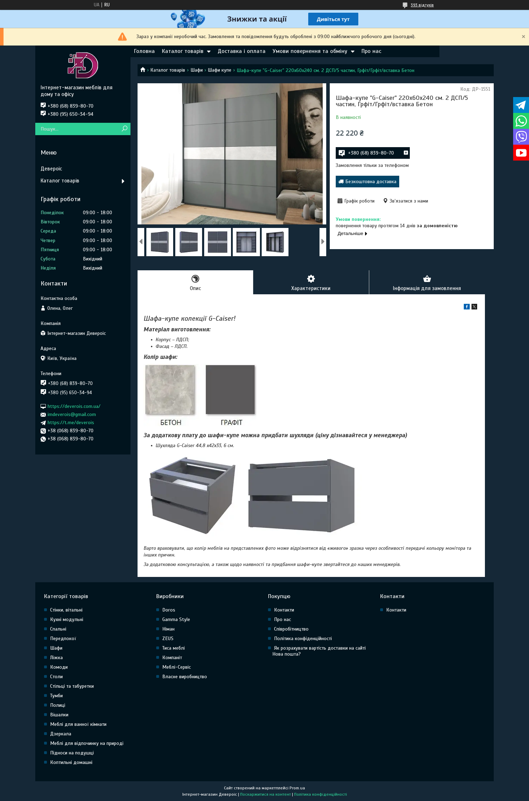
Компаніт (172, 658)
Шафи (196, 70)
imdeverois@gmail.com (72, 414)
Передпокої (63, 639)
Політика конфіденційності (303, 639)
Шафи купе (219, 70)
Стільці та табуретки (72, 686)
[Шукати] (124, 129)
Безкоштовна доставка (370, 182)
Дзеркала (60, 734)
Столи (56, 677)
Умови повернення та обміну (310, 51)
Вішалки (59, 715)
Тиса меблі (173, 648)
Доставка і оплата (242, 51)
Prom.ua (297, 787)
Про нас (371, 51)
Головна (144, 51)
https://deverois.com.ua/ (74, 406)
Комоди (59, 667)
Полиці (57, 705)
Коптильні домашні (71, 762)
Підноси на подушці (72, 753)
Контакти (284, 610)
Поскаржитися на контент (265, 794)
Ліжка (56, 658)
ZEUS (168, 639)
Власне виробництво (184, 677)
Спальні (58, 629)
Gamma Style (176, 619)
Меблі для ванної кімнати (78, 724)
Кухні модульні (66, 619)
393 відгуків (422, 4)
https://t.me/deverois (71, 423)
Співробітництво (291, 629)
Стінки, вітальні (66, 610)
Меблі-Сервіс (176, 667)
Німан (168, 629)
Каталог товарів (182, 51)
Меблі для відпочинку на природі (86, 743)
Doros (168, 610)
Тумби (56, 696)
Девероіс (51, 168)
